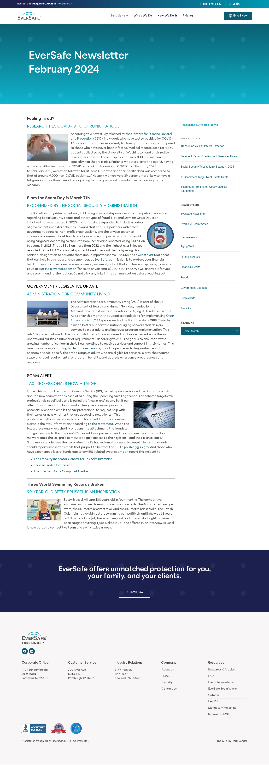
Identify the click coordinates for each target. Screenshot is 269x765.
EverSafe (101, 259)
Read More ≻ (65, 4)
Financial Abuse (190, 256)
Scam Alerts (188, 298)
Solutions (119, 16)
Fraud (184, 277)
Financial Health (190, 267)
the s (95, 424)
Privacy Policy (223, 741)
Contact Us (169, 689)
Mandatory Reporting (222, 708)
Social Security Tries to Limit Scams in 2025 (207, 166)
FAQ (211, 676)
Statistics (186, 308)
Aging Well (187, 246)
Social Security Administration (55, 213)
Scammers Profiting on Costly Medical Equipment (204, 188)
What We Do (143, 15)
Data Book (82, 241)
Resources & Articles (221, 670)
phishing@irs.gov (136, 447)
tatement (106, 424)
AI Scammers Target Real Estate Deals (204, 177)
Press (165, 676)
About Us (168, 670)
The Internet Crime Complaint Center (61, 471)
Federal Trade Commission (53, 465)
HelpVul (213, 702)
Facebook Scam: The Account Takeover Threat (209, 156)
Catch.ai (213, 695)
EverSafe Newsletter (78, 56)
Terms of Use (240, 741)
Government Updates (194, 287)
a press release (124, 391)
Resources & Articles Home (199, 125)
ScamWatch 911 (218, 714)
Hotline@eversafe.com (55, 269)
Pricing (188, 15)
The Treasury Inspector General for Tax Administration (73, 459)
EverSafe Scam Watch (194, 224)
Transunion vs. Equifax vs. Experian (202, 146)
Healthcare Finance (86, 348)
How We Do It (167, 15)
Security (167, 682)
